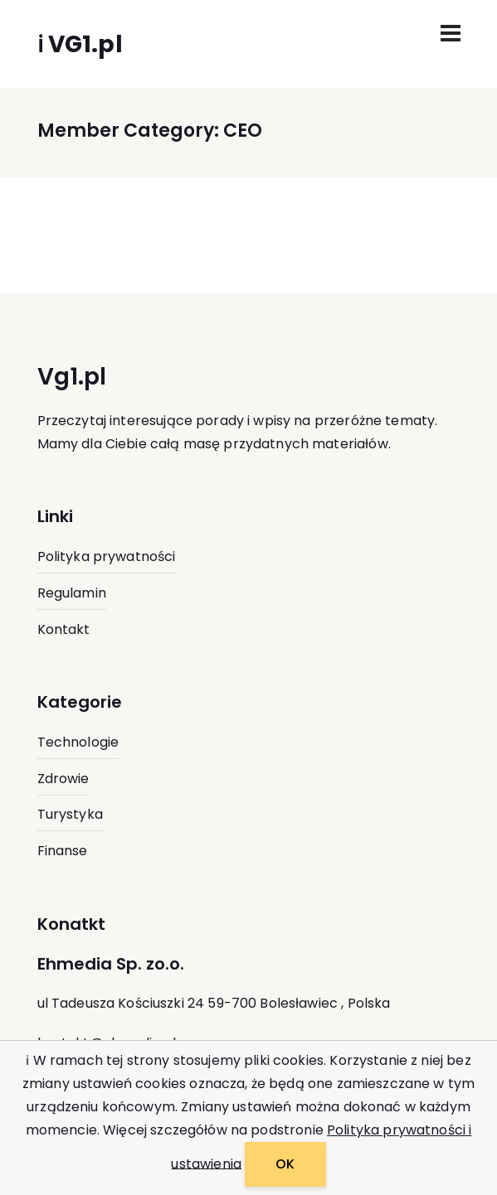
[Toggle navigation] (450, 33)
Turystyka (70, 814)
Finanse (62, 850)
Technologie (78, 742)
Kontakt (63, 629)
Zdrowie (63, 778)
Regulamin (71, 592)
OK (285, 1163)
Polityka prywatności (106, 556)
